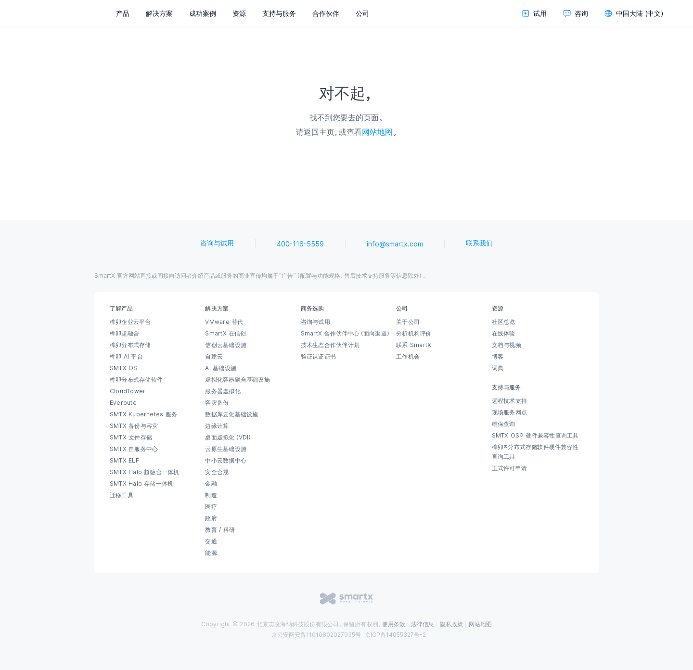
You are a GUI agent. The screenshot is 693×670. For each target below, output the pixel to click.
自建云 (214, 357)
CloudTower (127, 391)
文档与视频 (506, 345)
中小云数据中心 (225, 461)
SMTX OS (124, 368)
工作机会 (408, 357)
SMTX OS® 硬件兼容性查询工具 (535, 435)
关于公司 (408, 322)
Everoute (123, 403)
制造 (211, 495)
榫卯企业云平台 (130, 322)
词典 (497, 368)
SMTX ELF (124, 461)
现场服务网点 (509, 412)
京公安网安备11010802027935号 (316, 635)
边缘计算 (217, 426)
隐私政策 (451, 624)
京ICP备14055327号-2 (395, 635)
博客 (497, 357)
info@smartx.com (395, 244)
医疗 (211, 507)
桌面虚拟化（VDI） (228, 437)
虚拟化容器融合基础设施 (237, 380)
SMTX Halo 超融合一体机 (145, 472)
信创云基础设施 (225, 345)
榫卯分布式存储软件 (136, 380)
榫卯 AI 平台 (126, 357)
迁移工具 (121, 495)
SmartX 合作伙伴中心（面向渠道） (346, 333)
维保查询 (503, 424)
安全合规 (217, 472)
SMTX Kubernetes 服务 (143, 414)
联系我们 (479, 243)
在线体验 (503, 333)
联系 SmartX (413, 345)
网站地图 (377, 132)
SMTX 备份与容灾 (134, 426)
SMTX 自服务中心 (134, 449)
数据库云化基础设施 (231, 414)
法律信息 (422, 624)
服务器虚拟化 (222, 391)
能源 (211, 553)
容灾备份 (217, 403)
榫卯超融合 (124, 333)
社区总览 (503, 322)
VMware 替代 (224, 322)
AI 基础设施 (220, 368)
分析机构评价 (413, 333)
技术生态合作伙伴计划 (330, 345)
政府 (211, 518)
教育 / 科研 (220, 530)
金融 (211, 484)
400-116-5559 (300, 244)
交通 (211, 541)
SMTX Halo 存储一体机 (141, 484)
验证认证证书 (318, 357)
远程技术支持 (509, 401)
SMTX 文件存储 (131, 437)
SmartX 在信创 (225, 333)
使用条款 (393, 624)
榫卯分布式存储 (130, 345)
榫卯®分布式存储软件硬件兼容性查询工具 (535, 452)
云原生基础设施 (225, 449)
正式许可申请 (509, 468)
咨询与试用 (217, 243)
